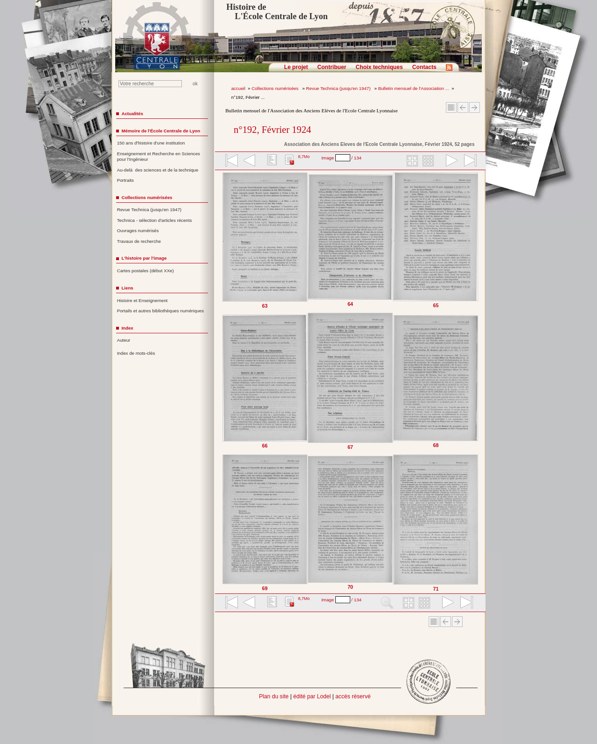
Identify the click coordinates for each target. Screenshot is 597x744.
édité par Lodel (312, 696)
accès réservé (353, 696)
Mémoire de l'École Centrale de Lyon (160, 130)
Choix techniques (379, 67)
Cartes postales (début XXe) (145, 270)
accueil (238, 88)
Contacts (424, 67)
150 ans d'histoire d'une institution (151, 142)
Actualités (132, 113)
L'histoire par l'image (144, 258)
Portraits (125, 180)
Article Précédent (463, 107)
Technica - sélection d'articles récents (154, 220)
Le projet (296, 67)
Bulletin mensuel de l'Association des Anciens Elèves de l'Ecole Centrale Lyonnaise (311, 110)
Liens (127, 287)
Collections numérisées (275, 88)
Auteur (124, 340)
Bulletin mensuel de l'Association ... (413, 88)
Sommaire (451, 107)
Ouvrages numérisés (138, 230)
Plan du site (274, 696)
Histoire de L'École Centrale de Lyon (276, 11)
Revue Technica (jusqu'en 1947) (339, 88)
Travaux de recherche (139, 241)
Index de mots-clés (136, 353)
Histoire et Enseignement (142, 300)
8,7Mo (304, 156)
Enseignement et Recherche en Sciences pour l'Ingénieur (158, 156)
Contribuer (331, 67)
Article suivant (474, 107)
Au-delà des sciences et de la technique (158, 169)
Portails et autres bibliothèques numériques (160, 310)
